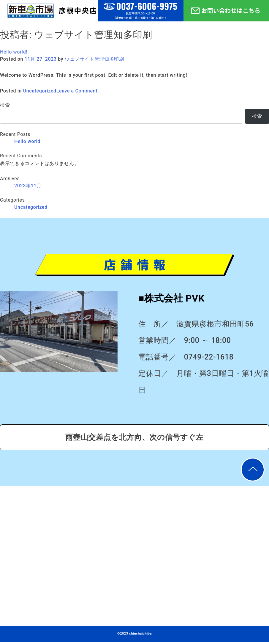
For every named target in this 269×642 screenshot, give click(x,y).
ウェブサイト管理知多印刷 (94, 59)
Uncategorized (39, 91)
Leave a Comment (77, 91)
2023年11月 (28, 186)
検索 (5, 105)
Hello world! (13, 52)
